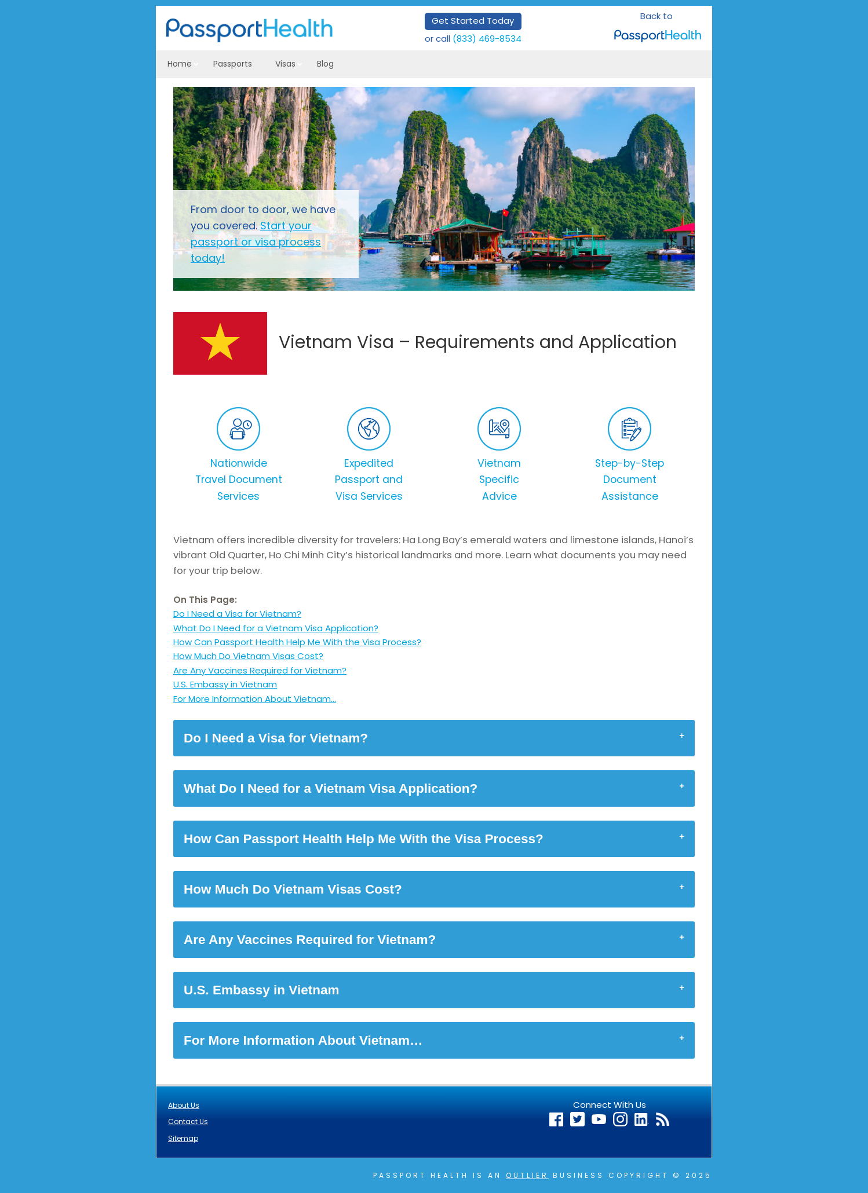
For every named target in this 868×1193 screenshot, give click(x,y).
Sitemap (183, 1138)
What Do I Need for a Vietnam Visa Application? (275, 628)
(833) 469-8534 (487, 38)
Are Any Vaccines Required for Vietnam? (260, 670)
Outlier (527, 1175)
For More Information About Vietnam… (254, 699)
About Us (183, 1105)
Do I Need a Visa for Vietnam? (237, 614)
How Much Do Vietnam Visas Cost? (248, 656)
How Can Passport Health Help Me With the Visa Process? (297, 642)
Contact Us (188, 1121)
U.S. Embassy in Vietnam (225, 684)
